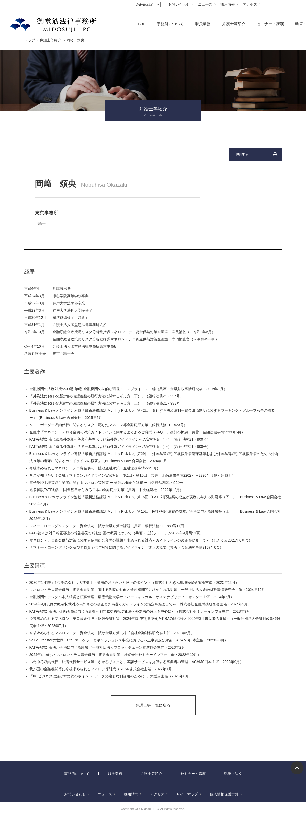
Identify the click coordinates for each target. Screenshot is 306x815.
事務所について (170, 24)
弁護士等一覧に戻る (153, 705)
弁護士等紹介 (233, 24)
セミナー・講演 (270, 24)
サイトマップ (188, 794)
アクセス (251, 4)
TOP (142, 24)
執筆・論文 (233, 773)
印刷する (241, 154)
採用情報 (229, 4)
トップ (29, 40)
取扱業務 (203, 24)
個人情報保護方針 (226, 794)
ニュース (207, 4)
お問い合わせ (180, 4)
